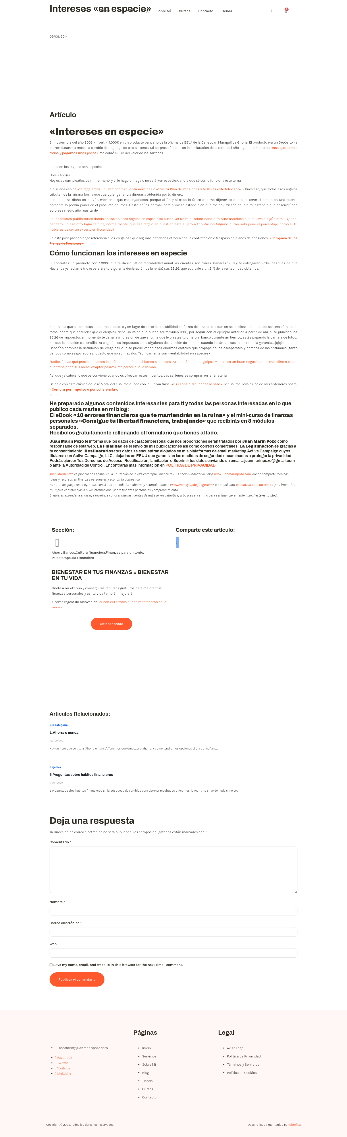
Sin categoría (59, 724)
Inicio (106, 11)
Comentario (60, 842)
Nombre (57, 902)
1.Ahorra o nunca (64, 732)
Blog (147, 11)
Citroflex (295, 1125)
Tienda (232, 11)
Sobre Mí (167, 11)
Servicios (127, 11)
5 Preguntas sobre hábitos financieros (81, 775)
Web (53, 944)
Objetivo (55, 767)
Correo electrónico (66, 923)
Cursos (189, 11)
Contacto (210, 11)
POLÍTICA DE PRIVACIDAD (191, 465)
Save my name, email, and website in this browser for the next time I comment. (118, 965)
